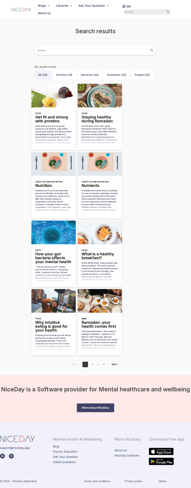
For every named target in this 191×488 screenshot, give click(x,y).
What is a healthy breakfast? (98, 256)
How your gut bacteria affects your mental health (53, 258)
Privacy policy (133, 481)
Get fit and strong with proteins (51, 119)
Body (38, 250)
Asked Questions (64, 462)
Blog (56, 446)
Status (162, 481)
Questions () (116, 74)
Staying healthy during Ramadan (97, 119)
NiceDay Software (126, 455)
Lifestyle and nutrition (48, 182)
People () (142, 74)
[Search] (152, 50)
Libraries (64, 5)
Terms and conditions (97, 481)
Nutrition (43, 185)
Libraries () (90, 74)
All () (42, 74)
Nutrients (90, 185)
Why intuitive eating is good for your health (51, 326)
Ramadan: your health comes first (99, 324)
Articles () (64, 74)
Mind (84, 318)
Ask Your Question (93, 5)
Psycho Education (65, 451)
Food (38, 113)
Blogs (44, 5)
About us (44, 13)
